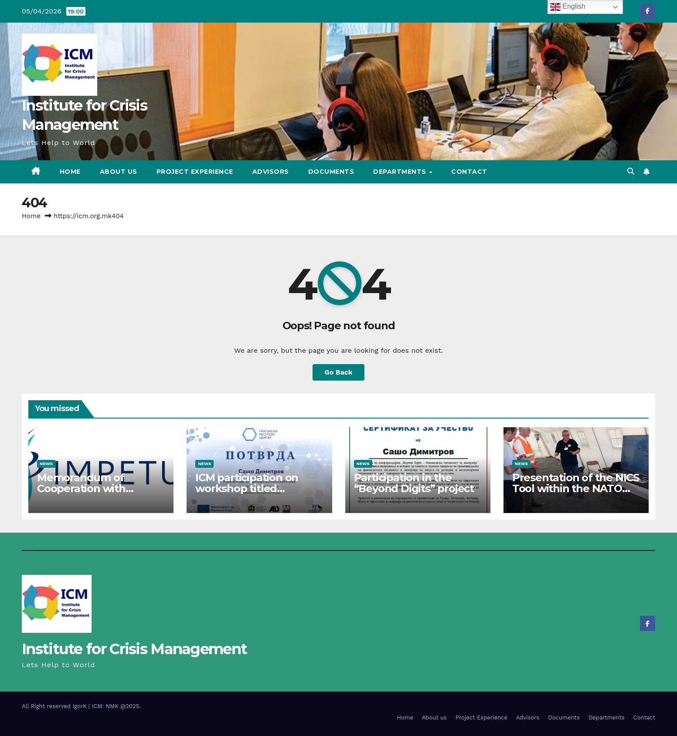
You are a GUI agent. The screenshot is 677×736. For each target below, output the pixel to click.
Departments (400, 172)
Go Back (338, 372)
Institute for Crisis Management (134, 649)
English (567, 7)
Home (70, 172)
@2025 (129, 706)
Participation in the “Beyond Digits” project (414, 483)
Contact (469, 172)
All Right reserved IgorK (55, 706)
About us (118, 172)
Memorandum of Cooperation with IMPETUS (81, 488)
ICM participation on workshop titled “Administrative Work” (252, 488)
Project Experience (194, 172)
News (46, 463)
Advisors (270, 172)
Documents (331, 172)
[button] (630, 171)
